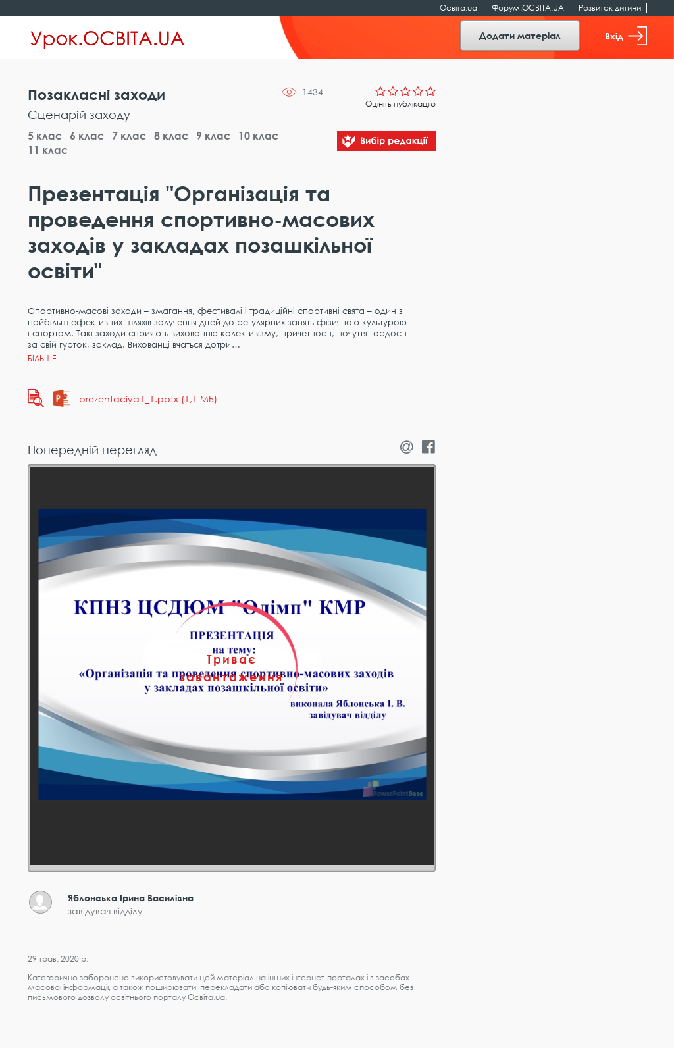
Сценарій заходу (79, 114)
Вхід (626, 35)
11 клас (48, 150)
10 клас (258, 135)
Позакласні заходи (96, 94)
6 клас (87, 135)
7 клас (129, 135)
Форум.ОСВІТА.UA (528, 8)
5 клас (45, 135)
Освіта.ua (458, 8)
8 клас (171, 135)
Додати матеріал (520, 35)
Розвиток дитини (610, 8)
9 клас (213, 135)
